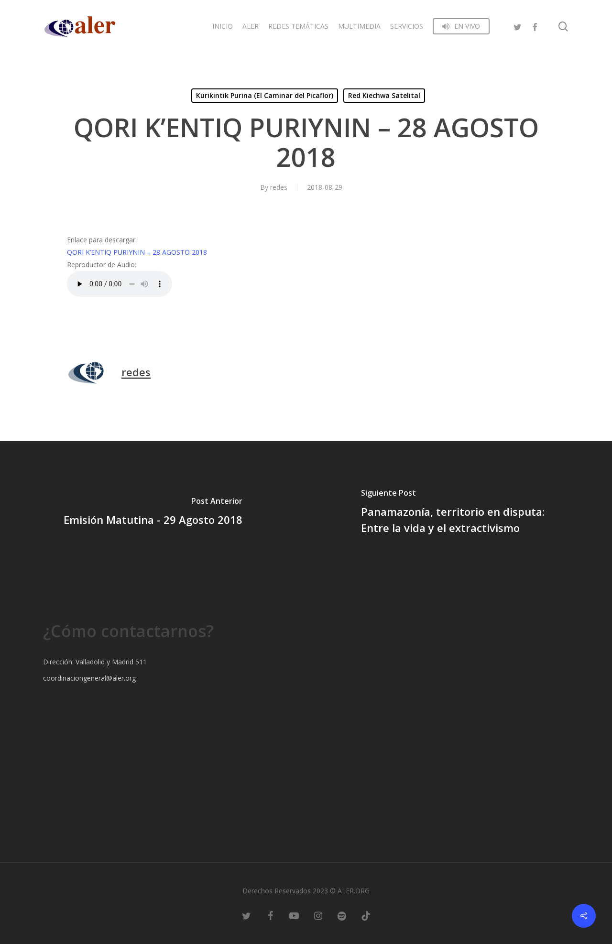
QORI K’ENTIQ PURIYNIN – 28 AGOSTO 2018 (137, 252)
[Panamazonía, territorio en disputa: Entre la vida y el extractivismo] (459, 513)
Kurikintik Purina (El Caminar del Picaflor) (264, 95)
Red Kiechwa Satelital (384, 95)
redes (278, 187)
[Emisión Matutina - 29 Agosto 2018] (153, 513)
